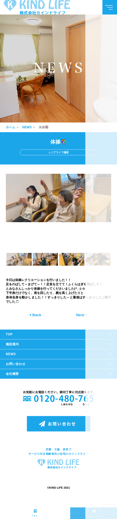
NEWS (27, 127)
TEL (35, 513)
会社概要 (12, 373)
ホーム (10, 127)
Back (36, 315)
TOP (9, 334)
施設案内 (12, 344)
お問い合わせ (15, 364)
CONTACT (93, 513)
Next (80, 315)
